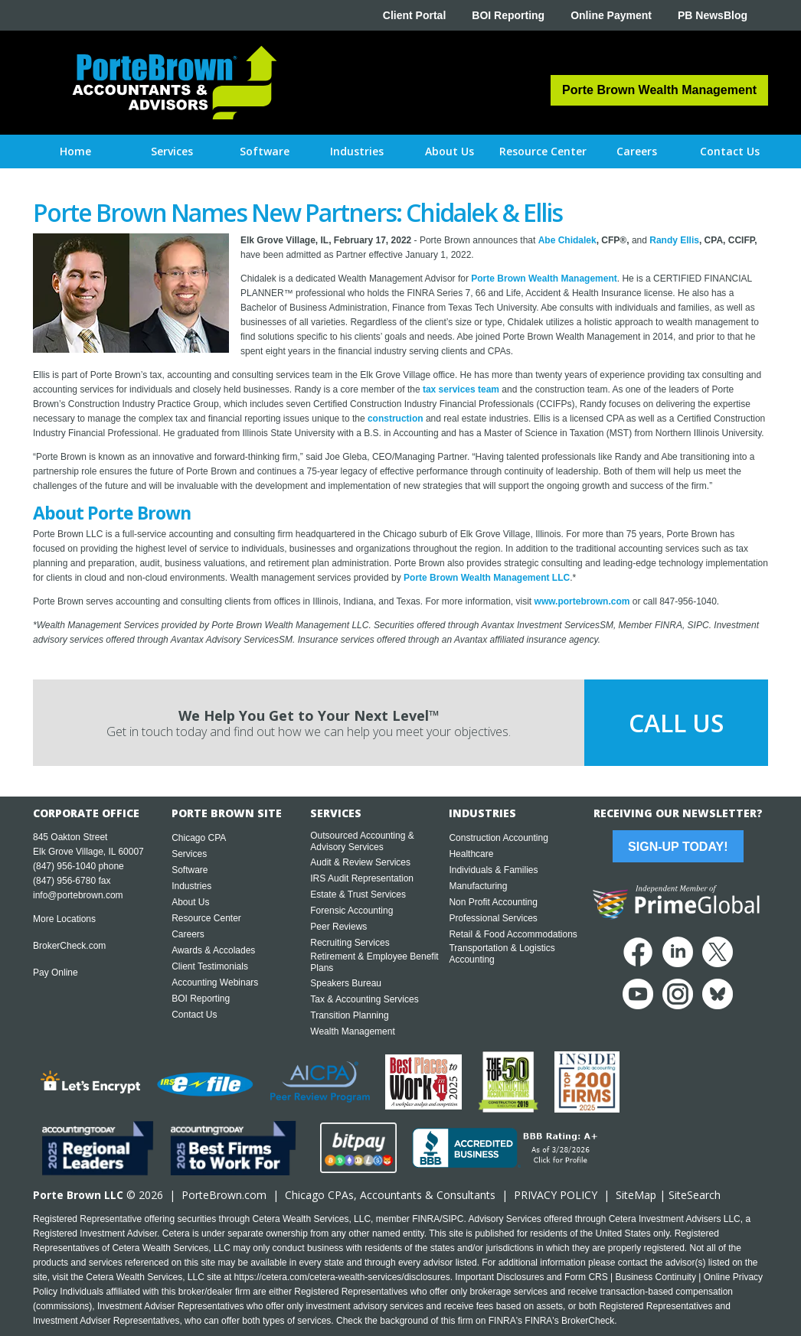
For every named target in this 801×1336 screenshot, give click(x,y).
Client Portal (414, 15)
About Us (190, 902)
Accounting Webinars (215, 982)
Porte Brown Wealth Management (543, 278)
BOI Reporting (508, 15)
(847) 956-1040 (64, 866)
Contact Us (194, 1014)
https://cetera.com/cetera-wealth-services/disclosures (342, 1277)
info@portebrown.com (78, 895)
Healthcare (471, 854)
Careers (188, 934)
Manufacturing (478, 886)
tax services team (461, 389)
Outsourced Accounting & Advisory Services (362, 841)
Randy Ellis (674, 240)
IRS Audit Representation (362, 878)
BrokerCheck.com (69, 945)
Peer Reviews (338, 926)
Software (190, 870)
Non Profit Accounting (493, 902)
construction (395, 418)
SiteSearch (695, 1195)
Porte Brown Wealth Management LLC (487, 577)
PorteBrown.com (223, 1195)
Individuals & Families (493, 870)
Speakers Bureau (345, 983)
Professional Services (493, 918)
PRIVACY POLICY (555, 1195)
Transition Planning (349, 1015)
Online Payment (611, 15)
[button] (172, 151)
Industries (191, 886)
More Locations (64, 919)
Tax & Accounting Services (364, 999)
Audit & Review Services (360, 862)
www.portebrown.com (582, 601)
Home (75, 151)
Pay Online (55, 972)
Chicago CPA (199, 838)
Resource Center (206, 918)
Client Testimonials (210, 966)
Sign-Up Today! (677, 846)
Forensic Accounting (351, 910)
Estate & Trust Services (358, 894)
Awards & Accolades (213, 950)
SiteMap (636, 1195)
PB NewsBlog (712, 15)
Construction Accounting (498, 838)
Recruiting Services (349, 942)
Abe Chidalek (567, 240)
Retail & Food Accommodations (513, 934)
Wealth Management (352, 1031)
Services (189, 854)
